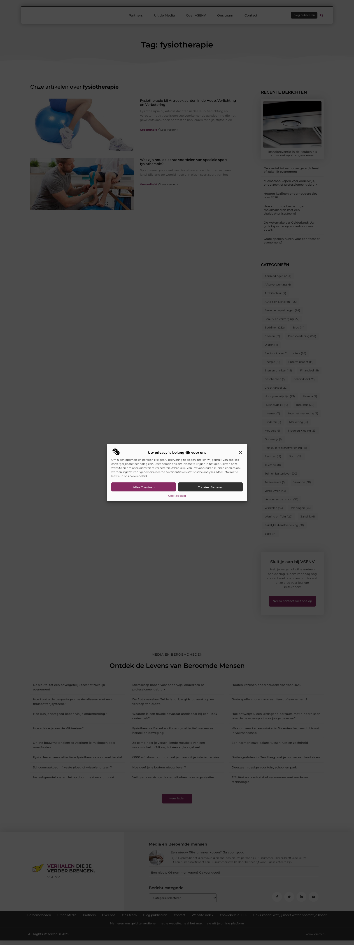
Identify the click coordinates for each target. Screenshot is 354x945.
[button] (240, 452)
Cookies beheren (210, 487)
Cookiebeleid (177, 495)
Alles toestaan (144, 487)
